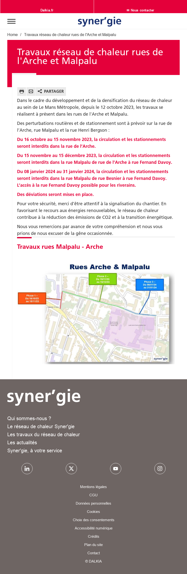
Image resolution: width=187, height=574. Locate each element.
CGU (93, 495)
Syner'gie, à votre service (34, 450)
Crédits (93, 536)
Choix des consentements (93, 520)
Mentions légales (93, 487)
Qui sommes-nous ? (29, 418)
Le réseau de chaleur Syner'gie (41, 426)
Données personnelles (93, 503)
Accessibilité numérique (93, 528)
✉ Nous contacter (140, 10)
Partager (54, 91)
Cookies (93, 511)
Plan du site (93, 545)
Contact (93, 553)
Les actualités (22, 442)
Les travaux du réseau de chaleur (43, 434)
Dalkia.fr (46, 10)
